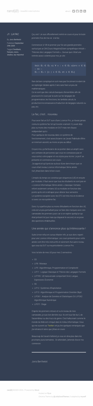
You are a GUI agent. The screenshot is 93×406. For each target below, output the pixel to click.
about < (68, 11)
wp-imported (19, 55)
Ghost (37, 390)
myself (83, 397)
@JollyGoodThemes (61, 397)
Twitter (51, 325)
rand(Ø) (13, 11)
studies (10, 55)
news (16, 52)
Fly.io (49, 393)
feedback (17, 49)
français (10, 52)
